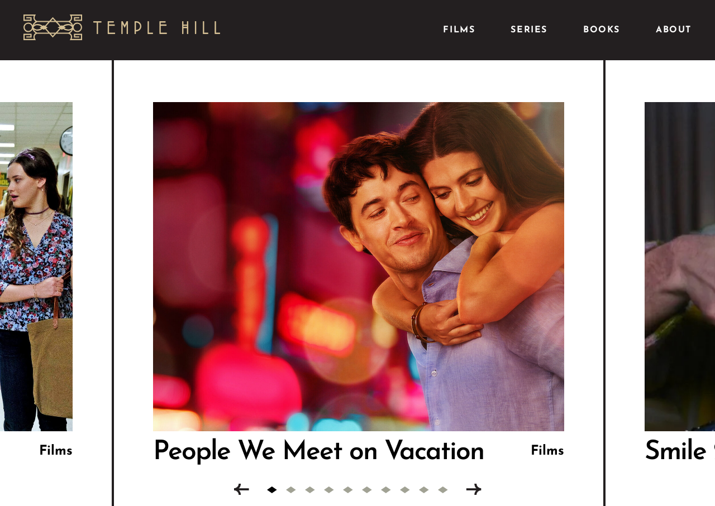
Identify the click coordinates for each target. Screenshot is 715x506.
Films (459, 30)
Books (601, 30)
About (674, 30)
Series (529, 30)
